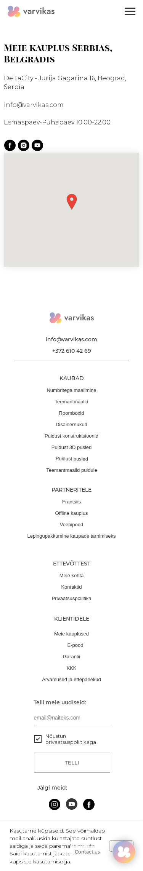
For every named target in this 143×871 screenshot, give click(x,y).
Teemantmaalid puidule (71, 470)
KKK (71, 668)
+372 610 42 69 (71, 350)
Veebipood (71, 524)
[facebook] (10, 145)
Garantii (71, 656)
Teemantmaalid (71, 401)
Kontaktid (71, 587)
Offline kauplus (71, 513)
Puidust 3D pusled (71, 447)
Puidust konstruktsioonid (71, 436)
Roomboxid (71, 413)
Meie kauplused (71, 634)
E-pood (75, 645)
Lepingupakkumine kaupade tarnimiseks (71, 536)
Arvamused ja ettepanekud (71, 679)
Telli (72, 763)
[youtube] (37, 145)
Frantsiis (71, 502)
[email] (72, 717)
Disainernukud (71, 424)
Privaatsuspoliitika (71, 598)
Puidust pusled (71, 459)
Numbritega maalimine (71, 390)
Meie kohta (71, 575)
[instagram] (23, 145)
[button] (71, 202)
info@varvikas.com (34, 104)
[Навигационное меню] (130, 11)
